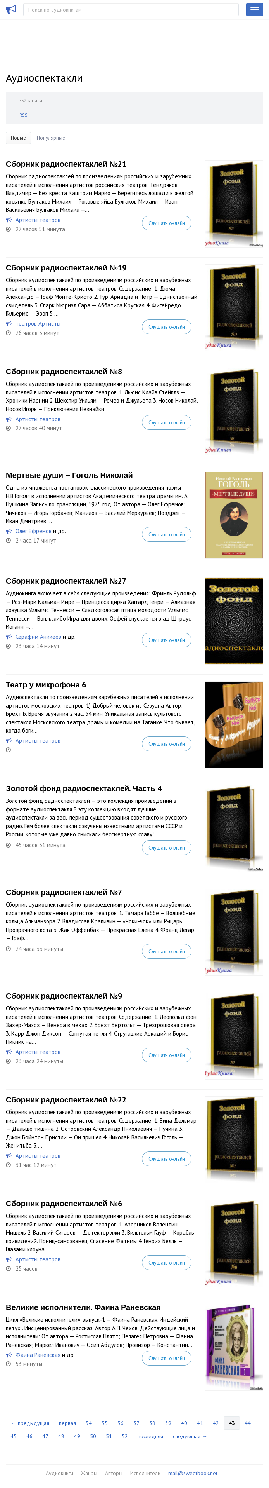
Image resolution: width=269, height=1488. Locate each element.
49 (77, 1436)
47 (45, 1436)
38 (152, 1423)
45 (13, 1436)
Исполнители (145, 1473)
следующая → (190, 1436)
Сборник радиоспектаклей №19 (66, 268)
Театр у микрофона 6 (46, 685)
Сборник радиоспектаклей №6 (64, 1203)
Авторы (113, 1473)
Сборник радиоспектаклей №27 (66, 581)
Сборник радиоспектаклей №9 (64, 996)
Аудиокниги (59, 1473)
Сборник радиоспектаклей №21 (66, 164)
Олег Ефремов (34, 531)
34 (89, 1423)
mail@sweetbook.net (192, 1473)
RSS (23, 115)
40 (184, 1423)
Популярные (51, 137)
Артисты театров (38, 219)
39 (168, 1423)
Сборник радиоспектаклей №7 (64, 892)
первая (67, 1423)
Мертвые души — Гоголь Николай (69, 475)
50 (93, 1436)
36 (120, 1423)
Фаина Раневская (38, 1355)
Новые (18, 137)
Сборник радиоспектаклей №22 (66, 1100)
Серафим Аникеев (38, 636)
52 (125, 1436)
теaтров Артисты (38, 323)
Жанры (89, 1473)
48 (61, 1436)
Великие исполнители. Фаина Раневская (83, 1307)
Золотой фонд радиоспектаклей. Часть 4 (84, 788)
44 (248, 1423)
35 (105, 1423)
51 (109, 1436)
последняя (150, 1436)
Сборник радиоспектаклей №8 (64, 371)
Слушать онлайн (166, 223)
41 (200, 1423)
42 (216, 1423)
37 (136, 1423)
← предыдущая (30, 1423)
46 (29, 1436)
